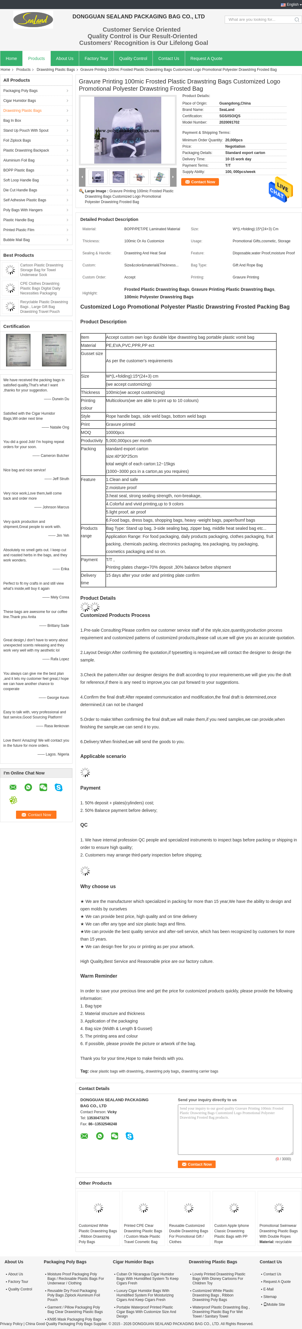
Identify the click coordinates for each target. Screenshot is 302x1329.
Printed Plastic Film (18, 230)
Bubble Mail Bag (16, 240)
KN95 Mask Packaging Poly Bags (74, 1319)
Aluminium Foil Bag (18, 160)
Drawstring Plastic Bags (56, 70)
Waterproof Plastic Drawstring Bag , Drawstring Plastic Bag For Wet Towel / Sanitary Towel (221, 1311)
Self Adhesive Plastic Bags (24, 200)
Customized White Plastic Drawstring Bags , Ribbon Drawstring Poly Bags (98, 1234)
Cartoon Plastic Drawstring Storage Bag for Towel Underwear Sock (41, 270)
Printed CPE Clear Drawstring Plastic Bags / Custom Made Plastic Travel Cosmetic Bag (143, 1234)
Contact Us (168, 58)
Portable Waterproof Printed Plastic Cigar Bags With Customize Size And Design (146, 1311)
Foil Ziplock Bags (17, 140)
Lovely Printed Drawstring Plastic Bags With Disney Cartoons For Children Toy (218, 1278)
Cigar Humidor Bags (19, 101)
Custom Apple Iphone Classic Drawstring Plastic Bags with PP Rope (231, 1234)
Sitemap (270, 1297)
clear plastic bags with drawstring (116, 1071)
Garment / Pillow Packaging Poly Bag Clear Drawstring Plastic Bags (75, 1309)
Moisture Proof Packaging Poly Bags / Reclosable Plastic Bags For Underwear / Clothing (75, 1278)
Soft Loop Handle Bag (21, 180)
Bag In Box (12, 120)
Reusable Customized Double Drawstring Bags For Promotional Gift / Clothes (188, 1234)
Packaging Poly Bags (20, 91)
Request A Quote (207, 58)
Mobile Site (274, 1304)
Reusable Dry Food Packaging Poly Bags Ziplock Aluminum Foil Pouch (73, 1295)
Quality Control (133, 58)
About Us (65, 58)
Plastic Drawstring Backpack (26, 150)
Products (36, 58)
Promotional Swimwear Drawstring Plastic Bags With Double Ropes (278, 1231)
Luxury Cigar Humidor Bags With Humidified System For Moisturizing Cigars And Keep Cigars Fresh (145, 1295)
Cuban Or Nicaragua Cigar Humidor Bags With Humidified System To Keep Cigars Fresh (147, 1278)
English (293, 4)
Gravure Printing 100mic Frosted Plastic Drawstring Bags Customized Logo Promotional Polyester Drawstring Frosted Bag (129, 196)
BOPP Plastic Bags (18, 170)
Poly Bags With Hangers (23, 210)
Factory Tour (96, 58)
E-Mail (268, 1289)
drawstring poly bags (162, 1071)
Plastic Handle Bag (18, 220)
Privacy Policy (11, 1324)
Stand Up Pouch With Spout (25, 130)
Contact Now (203, 182)
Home (11, 58)
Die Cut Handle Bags (20, 190)
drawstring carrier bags (200, 1071)
